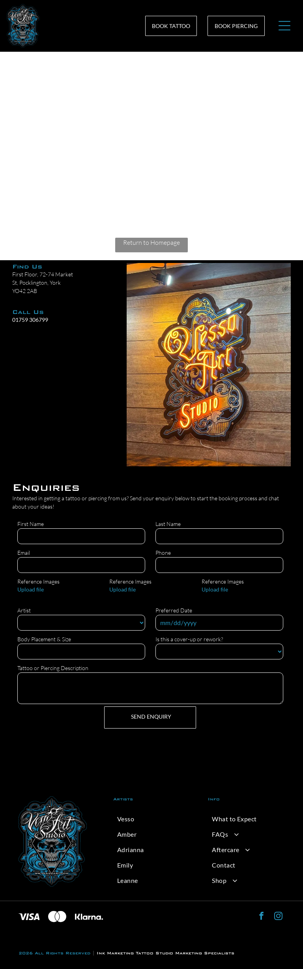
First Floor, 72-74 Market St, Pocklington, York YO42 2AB (42, 282)
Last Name (168, 523)
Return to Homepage (151, 242)
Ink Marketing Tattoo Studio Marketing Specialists (165, 953)
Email (23, 552)
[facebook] (261, 917)
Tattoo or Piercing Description (52, 668)
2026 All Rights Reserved (54, 953)
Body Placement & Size (44, 639)
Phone (163, 552)
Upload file (30, 589)
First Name (30, 523)
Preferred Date (173, 610)
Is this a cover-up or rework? (189, 639)
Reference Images (38, 581)
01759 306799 (30, 319)
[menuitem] (151, 818)
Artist (24, 610)
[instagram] (278, 917)
